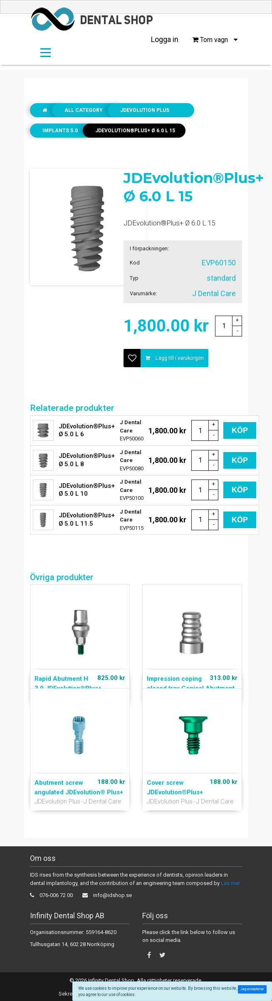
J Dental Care (102, 801)
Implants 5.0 (60, 130)
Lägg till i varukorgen (174, 358)
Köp (240, 430)
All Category (83, 110)
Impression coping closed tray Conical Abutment (191, 683)
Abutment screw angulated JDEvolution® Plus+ (79, 787)
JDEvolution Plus (144, 110)
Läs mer (230, 883)
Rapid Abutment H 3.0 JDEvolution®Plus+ (68, 683)
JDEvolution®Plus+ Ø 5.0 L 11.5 (87, 519)
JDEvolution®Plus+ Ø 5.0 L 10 (87, 490)
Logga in (164, 39)
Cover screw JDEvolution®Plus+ (175, 787)
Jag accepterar (253, 989)
